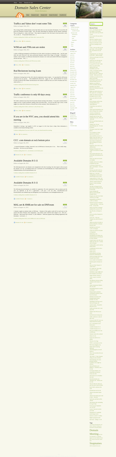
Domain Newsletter (53, 15)
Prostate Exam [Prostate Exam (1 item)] (94, 439)
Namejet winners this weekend (96, 334)
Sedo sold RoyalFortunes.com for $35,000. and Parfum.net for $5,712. (96, 155)
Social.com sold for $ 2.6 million (95, 338)
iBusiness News (73, 116)
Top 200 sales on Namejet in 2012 (96, 211)
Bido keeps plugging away (95, 344)
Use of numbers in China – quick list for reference (95, 133)
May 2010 (72, 104)
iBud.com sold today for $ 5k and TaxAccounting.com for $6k (96, 44)
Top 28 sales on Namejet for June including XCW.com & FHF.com (96, 142)
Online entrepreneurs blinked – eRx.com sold (96, 286)
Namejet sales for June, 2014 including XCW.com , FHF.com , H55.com (96, 118)
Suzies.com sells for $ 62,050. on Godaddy (96, 159)
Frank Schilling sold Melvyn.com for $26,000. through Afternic (95, 193)
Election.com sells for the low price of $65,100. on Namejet (96, 171)
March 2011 (72, 96)
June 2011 (72, 91)
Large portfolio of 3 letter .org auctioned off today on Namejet (96, 179)
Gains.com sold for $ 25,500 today (96, 99)
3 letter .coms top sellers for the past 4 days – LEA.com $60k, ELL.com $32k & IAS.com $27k (96, 50)
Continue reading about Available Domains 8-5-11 (25, 172)
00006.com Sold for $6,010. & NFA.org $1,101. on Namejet (96, 92)
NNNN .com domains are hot (96, 343)
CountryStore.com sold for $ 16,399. (96, 107)
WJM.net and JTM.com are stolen (29, 47)
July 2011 (72, 89)
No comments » (27, 41)
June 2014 (72, 57)
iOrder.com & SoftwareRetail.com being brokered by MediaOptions (95, 253)
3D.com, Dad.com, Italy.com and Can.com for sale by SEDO (96, 384)
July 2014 (72, 55)
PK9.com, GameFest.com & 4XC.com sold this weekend (96, 40)
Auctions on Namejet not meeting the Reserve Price (95, 113)
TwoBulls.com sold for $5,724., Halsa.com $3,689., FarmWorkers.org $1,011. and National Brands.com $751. (96, 79)
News (20, 2)
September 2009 (73, 108)
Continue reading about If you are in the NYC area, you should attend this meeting (33, 130)
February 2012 (73, 76)
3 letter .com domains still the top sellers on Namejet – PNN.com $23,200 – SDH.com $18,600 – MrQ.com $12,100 (96, 73)
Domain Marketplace (41, 11)
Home (15, 2)
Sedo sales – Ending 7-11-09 (96, 419)
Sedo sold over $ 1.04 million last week (96, 376)
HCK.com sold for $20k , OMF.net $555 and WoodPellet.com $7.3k (95, 67)
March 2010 (72, 106)
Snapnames (74, 40)
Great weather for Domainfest (96, 260)
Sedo (73, 38)
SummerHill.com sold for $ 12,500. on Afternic (95, 200)
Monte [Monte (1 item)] (101, 437)
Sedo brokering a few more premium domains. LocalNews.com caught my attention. (95, 362)
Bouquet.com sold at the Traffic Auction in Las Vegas (96, 196)
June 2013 (72, 64)
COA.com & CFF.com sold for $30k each (96, 37)
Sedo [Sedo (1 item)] (91, 440)
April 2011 (72, 94)
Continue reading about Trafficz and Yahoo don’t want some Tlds (29, 37)
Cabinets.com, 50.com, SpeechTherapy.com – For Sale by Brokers (96, 126)
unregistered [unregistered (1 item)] (94, 445)
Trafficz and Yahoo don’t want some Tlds (33, 23)
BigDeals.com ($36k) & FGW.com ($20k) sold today (96, 84)
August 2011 (72, 87)
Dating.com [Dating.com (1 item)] (99, 426)
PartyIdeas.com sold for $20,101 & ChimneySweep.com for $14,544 (96, 88)
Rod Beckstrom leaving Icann (27, 70)
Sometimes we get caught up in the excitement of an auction (96, 272)
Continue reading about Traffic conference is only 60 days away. (29, 106)
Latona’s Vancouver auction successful (95, 410)
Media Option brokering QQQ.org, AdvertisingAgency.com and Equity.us (96, 349)
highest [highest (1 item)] (91, 437)
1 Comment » (27, 65)
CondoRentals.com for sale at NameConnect (96, 249)
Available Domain (19, 176)
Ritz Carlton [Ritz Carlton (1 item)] (99, 439)
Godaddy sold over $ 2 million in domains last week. (96, 162)
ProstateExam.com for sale (95, 390)
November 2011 (73, 81)
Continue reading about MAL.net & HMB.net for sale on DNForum (29, 218)
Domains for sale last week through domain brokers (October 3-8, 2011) (95, 298)
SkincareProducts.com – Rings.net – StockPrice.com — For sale (96, 367)
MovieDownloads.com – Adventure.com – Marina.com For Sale (96, 380)
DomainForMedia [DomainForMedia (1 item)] (98, 427)
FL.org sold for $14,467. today (96, 64)
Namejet (73, 36)
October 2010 (73, 100)
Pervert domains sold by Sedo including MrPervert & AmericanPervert (96, 103)
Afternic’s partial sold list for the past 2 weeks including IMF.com (96, 183)
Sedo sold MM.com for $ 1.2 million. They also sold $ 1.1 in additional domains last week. (96, 137)
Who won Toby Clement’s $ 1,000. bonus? (95, 266)
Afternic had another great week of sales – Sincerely (96, 396)
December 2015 (73, 51)
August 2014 (72, 53)
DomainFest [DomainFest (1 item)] (92, 427)
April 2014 (72, 60)
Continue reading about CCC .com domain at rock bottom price (28, 150)
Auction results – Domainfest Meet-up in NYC (96, 305)
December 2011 (73, 79)
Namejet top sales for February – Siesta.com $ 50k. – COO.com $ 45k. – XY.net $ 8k (96, 204)
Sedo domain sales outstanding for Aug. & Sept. (96, 403)
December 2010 (73, 98)
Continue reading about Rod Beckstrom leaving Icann (26, 84)
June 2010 (72, 102)
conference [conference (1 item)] (94, 426)
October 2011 (73, 83)
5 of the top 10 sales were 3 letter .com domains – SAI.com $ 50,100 (96, 167)
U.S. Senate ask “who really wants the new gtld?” (95, 269)
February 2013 (73, 70)
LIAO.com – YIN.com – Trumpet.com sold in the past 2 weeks (96, 219)
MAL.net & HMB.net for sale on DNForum (34, 204)
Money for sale (93, 336)
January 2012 (73, 77)
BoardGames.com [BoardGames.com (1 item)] (98, 424)
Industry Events (73, 118)
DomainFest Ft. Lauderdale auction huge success (95, 413)
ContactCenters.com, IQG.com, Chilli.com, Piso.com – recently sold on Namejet (96, 242)
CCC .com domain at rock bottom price (32, 140)
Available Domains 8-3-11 (26, 182)
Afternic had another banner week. (95, 393)
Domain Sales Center (33, 7)
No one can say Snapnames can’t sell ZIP (95, 406)
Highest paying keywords (95, 417)
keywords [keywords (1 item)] (94, 437)
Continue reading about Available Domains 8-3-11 (25, 194)
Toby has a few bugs (94, 341)
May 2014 (72, 59)
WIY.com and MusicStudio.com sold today (96, 122)
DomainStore (73, 115)
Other (20, 41)
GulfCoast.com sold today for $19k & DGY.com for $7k (96, 61)
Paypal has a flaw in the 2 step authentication (96, 146)
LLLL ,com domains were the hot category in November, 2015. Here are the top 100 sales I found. (96, 32)
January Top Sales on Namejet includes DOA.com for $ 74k (96, 208)
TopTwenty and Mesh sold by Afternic (96, 400)
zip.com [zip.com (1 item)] (98, 445)
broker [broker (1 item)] (91, 426)
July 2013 (72, 62)
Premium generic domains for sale (96, 262)
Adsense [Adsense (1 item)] (93, 424)
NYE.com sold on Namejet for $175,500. (96, 215)
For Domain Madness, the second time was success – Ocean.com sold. (95, 372)
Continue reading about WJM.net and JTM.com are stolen (27, 61)
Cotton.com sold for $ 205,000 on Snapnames (96, 231)
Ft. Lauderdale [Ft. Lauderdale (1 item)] (98, 436)
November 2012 (73, 74)
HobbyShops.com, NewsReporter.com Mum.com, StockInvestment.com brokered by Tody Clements (96, 236)
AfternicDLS (74, 34)
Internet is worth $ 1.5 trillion (96, 416)
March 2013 (72, 68)
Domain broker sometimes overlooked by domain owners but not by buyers (96, 293)
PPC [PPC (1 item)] (90, 439)
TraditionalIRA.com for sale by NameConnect (96, 246)
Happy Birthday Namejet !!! (96, 275)
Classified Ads (63, 15)
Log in (71, 123)
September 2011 (73, 85)
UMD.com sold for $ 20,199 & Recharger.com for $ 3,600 (96, 95)
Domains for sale (28, 2)
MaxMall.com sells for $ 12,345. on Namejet (95, 228)
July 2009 (72, 109)
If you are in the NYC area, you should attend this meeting (96, 321)
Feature (72, 42)
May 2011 (72, 93)
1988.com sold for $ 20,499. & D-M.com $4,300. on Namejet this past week (96, 224)
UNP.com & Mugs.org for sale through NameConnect (96, 257)
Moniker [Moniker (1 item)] (98, 437)
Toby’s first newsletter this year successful (96, 354)
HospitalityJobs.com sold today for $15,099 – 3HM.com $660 (96, 54)
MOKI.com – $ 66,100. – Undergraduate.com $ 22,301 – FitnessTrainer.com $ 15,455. (96, 175)
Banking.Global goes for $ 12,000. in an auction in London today (96, 150)
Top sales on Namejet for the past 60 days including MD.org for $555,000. (96, 188)
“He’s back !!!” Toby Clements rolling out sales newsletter (96, 357)
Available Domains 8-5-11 (26, 160)
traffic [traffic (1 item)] (91, 445)
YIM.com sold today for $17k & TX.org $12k (96, 58)
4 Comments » (29, 222)
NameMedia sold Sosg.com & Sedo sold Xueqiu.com (96, 302)
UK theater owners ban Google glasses (96, 130)
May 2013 (72, 66)
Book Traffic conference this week (96, 388)
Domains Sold (44, 15)
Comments (73, 125)
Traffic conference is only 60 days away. (32, 94)
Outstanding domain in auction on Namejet (96, 289)
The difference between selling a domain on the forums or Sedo (96, 282)
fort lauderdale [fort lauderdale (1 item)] (92, 436)
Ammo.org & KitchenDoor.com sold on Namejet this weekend (96, 110)
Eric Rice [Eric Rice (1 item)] (100, 434)
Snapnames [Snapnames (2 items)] (96, 443)
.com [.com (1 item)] (91, 424)
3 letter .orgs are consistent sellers (95, 278)
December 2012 (73, 72)
